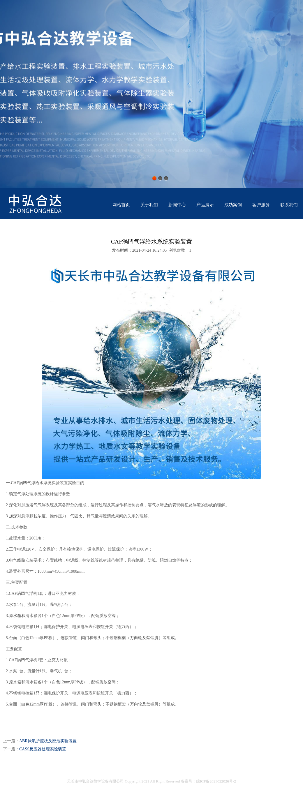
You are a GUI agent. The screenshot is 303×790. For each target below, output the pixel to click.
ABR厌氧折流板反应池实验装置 (48, 741)
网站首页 (121, 204)
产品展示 (205, 204)
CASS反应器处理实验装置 (42, 749)
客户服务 (261, 204)
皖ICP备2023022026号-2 (216, 783)
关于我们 (149, 204)
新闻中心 (177, 204)
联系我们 (289, 204)
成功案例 (233, 204)
